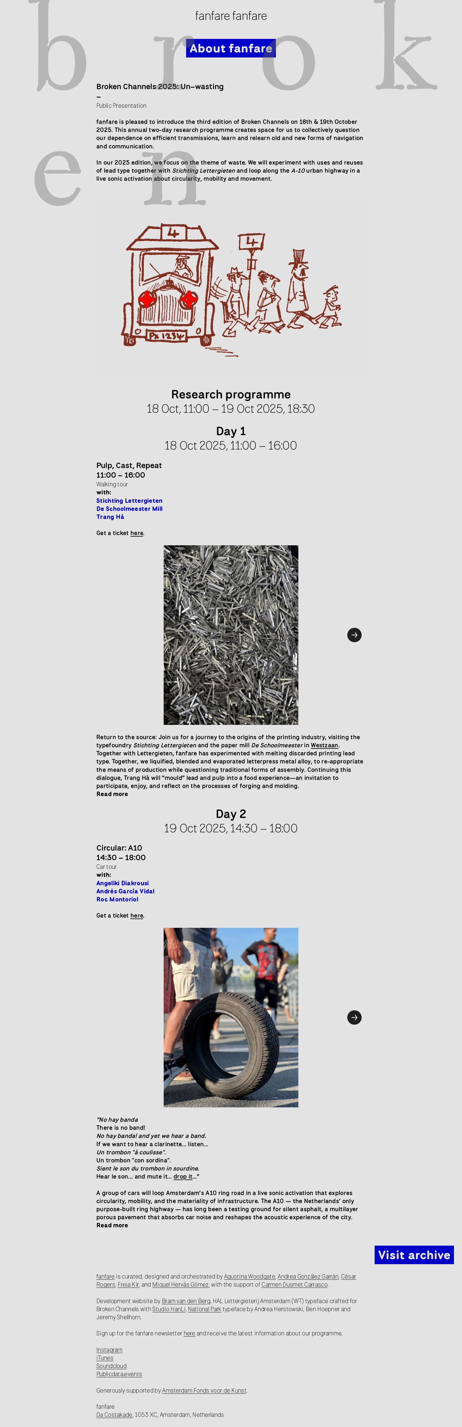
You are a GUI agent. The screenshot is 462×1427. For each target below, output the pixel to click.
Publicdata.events (119, 1373)
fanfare (105, 1276)
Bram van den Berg (186, 1300)
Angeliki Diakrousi (122, 883)
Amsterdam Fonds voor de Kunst (204, 1390)
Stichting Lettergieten (129, 500)
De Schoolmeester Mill (129, 508)
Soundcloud (111, 1365)
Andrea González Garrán (308, 1276)
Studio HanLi (169, 1308)
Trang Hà (110, 516)
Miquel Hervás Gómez (180, 1284)
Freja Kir (128, 1284)
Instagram (109, 1349)
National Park (204, 1308)
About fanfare (231, 48)
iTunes (104, 1357)
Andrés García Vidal (126, 891)
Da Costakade (114, 1414)
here (189, 1333)
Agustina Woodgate (249, 1276)
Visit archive (414, 1254)
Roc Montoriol (117, 899)
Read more (112, 793)
